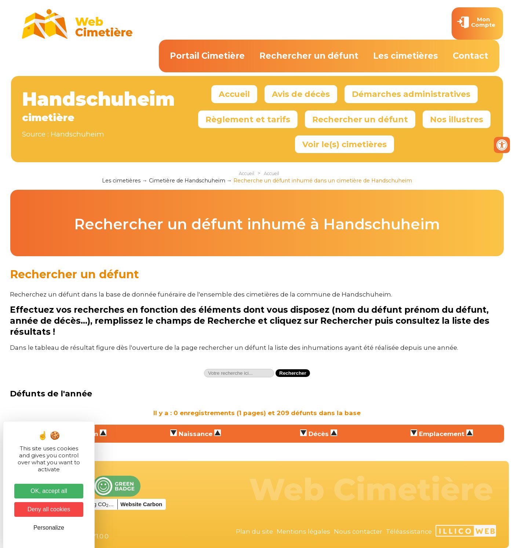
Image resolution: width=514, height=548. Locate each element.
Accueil (234, 94)
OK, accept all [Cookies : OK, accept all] (48, 491)
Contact (470, 56)
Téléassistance (409, 531)
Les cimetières (405, 56)
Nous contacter (358, 531)
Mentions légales (303, 531)
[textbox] (239, 373)
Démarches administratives (411, 94)
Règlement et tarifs (247, 119)
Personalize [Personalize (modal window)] (48, 528)
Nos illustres (456, 119)
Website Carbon (141, 504)
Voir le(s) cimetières (344, 144)
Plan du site (254, 531)
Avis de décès (301, 94)
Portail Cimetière (207, 56)
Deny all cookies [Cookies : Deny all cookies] (49, 509)
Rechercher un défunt (308, 56)
